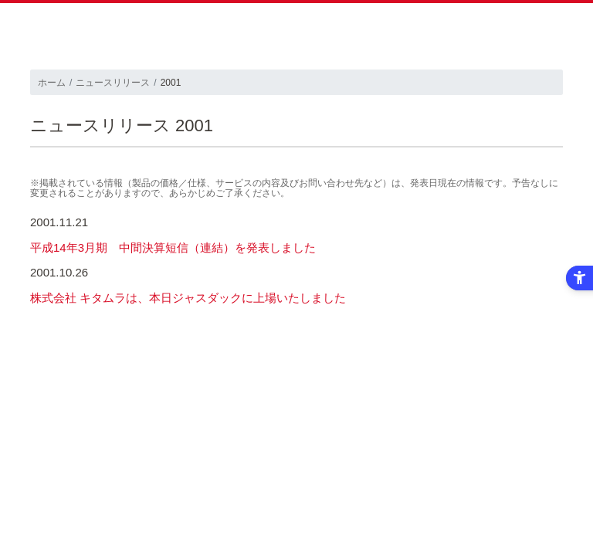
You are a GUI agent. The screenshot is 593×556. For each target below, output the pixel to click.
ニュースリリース (113, 82)
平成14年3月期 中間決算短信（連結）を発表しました (173, 247)
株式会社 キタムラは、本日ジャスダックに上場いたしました (188, 297)
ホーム (52, 82)
